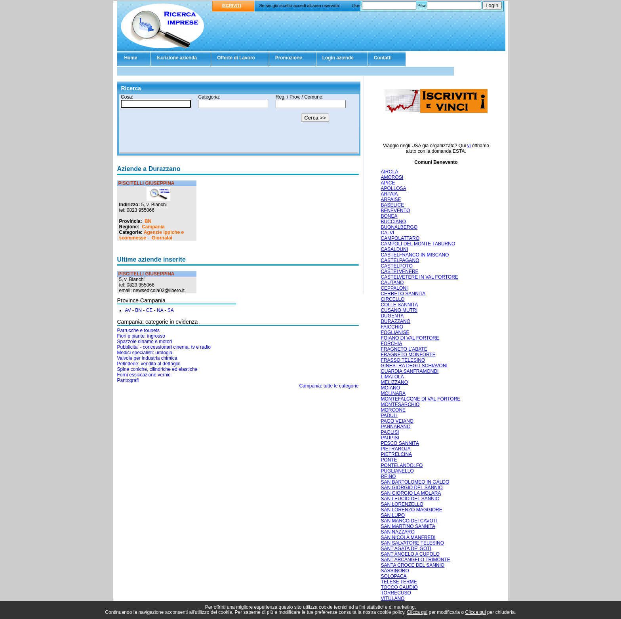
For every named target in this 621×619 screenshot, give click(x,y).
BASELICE (392, 205)
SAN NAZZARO (397, 532)
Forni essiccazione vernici (144, 375)
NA (160, 310)
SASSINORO (395, 570)
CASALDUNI (394, 249)
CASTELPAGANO (400, 260)
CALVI (387, 232)
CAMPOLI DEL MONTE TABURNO (418, 244)
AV (128, 310)
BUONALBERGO (399, 227)
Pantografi (128, 380)
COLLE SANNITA (399, 305)
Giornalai (162, 238)
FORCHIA (391, 343)
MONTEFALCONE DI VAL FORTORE (420, 399)
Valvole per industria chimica (147, 358)
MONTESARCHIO (400, 404)
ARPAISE (391, 199)
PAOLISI (390, 432)
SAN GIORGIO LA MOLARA (411, 493)
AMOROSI (392, 177)
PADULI (389, 415)
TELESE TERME (399, 582)
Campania (153, 227)
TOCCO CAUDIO (399, 587)
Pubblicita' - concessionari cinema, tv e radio (164, 347)
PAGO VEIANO (397, 421)
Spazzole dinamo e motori (144, 341)
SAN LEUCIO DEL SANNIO (410, 498)
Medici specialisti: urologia (144, 352)
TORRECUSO (396, 593)
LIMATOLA (392, 377)
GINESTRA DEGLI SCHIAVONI (414, 365)
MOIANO (390, 388)
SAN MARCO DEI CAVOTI (409, 521)
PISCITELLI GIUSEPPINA (146, 183)
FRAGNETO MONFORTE (408, 354)
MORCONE (393, 410)
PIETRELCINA (396, 454)
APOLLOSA (393, 188)
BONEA (389, 216)
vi (469, 145)
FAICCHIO (392, 327)
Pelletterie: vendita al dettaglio (149, 363)
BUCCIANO (393, 221)
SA (171, 310)
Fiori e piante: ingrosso (141, 336)
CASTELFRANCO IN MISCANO (415, 255)
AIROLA (389, 172)
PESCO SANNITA (400, 443)
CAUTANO (392, 282)
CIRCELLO (392, 299)
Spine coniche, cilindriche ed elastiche (157, 369)
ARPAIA (389, 194)
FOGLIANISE (395, 332)
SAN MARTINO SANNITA (408, 526)
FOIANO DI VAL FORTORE (410, 338)
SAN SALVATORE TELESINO (412, 543)
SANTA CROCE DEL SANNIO (412, 565)
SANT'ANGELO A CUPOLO (410, 554)
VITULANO (392, 598)
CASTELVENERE (399, 271)
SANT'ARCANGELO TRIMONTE (415, 559)
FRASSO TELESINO (403, 360)
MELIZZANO (394, 382)
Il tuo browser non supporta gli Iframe (239, 124)
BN (148, 221)
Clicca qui (417, 612)
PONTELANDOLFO (402, 465)
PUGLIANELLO (397, 471)
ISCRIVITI (232, 5)
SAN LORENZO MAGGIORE (411, 510)
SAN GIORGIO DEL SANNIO (411, 487)
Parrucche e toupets (138, 330)
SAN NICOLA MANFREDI (408, 537)
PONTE (389, 460)
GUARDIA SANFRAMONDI (409, 371)
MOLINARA (393, 393)
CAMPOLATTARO (400, 238)
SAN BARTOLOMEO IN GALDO (415, 482)
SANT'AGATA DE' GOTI (406, 548)
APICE (388, 183)
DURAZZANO (395, 321)
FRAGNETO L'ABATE (404, 349)
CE (149, 310)
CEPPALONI (394, 288)
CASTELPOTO (396, 266)
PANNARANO (395, 426)
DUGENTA (392, 316)
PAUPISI (390, 438)
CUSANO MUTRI (399, 310)
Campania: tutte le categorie (328, 386)
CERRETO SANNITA (403, 293)
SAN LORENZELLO (402, 504)
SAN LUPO (393, 515)
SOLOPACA (393, 576)
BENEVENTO (395, 210)
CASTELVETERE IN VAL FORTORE (419, 277)
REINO (388, 476)
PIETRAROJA (395, 449)
